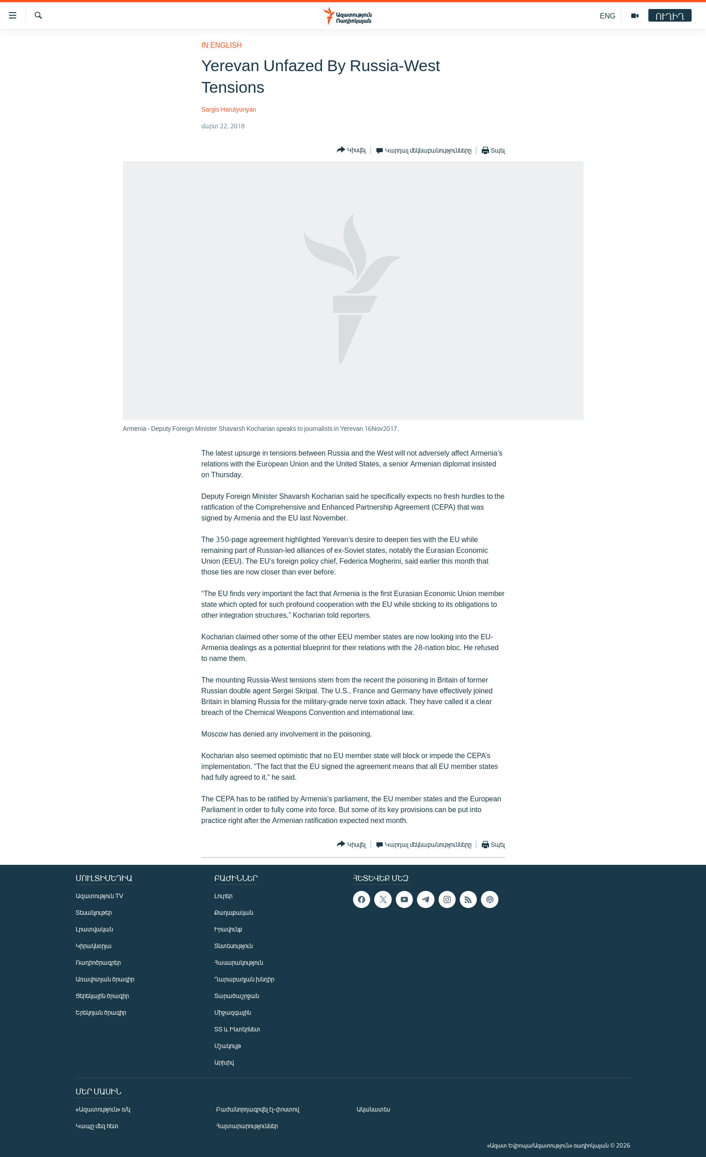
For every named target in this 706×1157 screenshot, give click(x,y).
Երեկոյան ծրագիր (101, 1012)
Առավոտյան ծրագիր (105, 979)
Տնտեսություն (233, 945)
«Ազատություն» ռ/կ (103, 1109)
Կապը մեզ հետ (97, 1126)
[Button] (351, 150)
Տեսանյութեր (94, 912)
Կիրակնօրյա (94, 945)
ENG (607, 15)
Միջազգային (232, 1012)
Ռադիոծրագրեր (98, 962)
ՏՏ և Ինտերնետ (237, 1029)
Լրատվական (94, 929)
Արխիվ (224, 1062)
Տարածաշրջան (236, 995)
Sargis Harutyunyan (228, 109)
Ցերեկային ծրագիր (102, 995)
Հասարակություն (238, 962)
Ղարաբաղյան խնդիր (244, 979)
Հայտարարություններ (247, 1126)
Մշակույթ (227, 1045)
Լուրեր (223, 895)
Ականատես (373, 1109)
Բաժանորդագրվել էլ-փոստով (257, 1109)
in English (221, 45)
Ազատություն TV (99, 895)
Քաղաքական (233, 912)
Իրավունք (228, 929)
